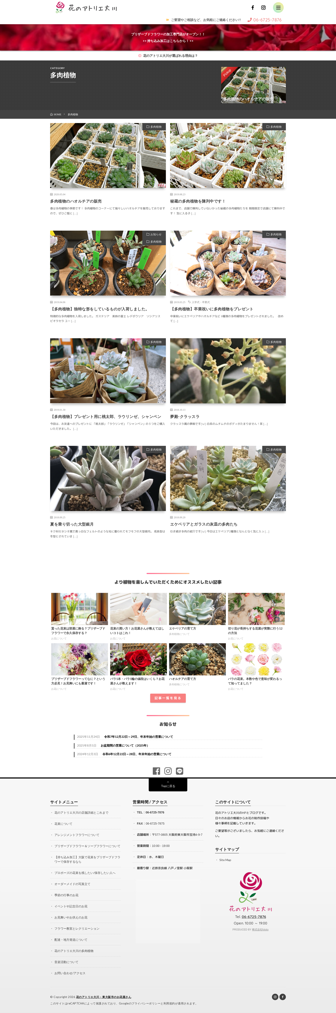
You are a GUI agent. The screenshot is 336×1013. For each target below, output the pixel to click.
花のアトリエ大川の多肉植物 (73, 951)
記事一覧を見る (168, 698)
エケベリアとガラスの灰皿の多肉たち (204, 524)
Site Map (225, 860)
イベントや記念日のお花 (70, 906)
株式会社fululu (260, 929)
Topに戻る (168, 786)
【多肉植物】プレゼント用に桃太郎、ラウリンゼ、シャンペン (105, 416)
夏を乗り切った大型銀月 (72, 524)
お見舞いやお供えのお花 (70, 917)
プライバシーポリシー (146, 1003)
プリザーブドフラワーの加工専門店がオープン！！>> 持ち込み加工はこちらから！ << (168, 37)
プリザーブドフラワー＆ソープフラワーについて (87, 846)
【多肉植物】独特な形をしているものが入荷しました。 (99, 309)
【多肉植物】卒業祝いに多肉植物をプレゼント (212, 309)
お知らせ (156, 234)
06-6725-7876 (155, 812)
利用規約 (169, 1003)
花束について (63, 823)
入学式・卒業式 (201, 302)
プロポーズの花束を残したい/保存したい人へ (85, 873)
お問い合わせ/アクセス (70, 973)
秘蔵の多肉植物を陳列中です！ (198, 201)
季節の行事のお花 (66, 895)
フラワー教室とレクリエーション (76, 928)
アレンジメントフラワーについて (76, 835)
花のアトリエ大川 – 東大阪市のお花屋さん (103, 997)
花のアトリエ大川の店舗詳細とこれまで (81, 812)
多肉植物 (156, 126)
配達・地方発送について (70, 939)
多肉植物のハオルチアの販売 (76, 201)
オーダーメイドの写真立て (72, 884)
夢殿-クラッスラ (185, 416)
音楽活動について (66, 962)
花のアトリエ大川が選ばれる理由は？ (168, 55)
